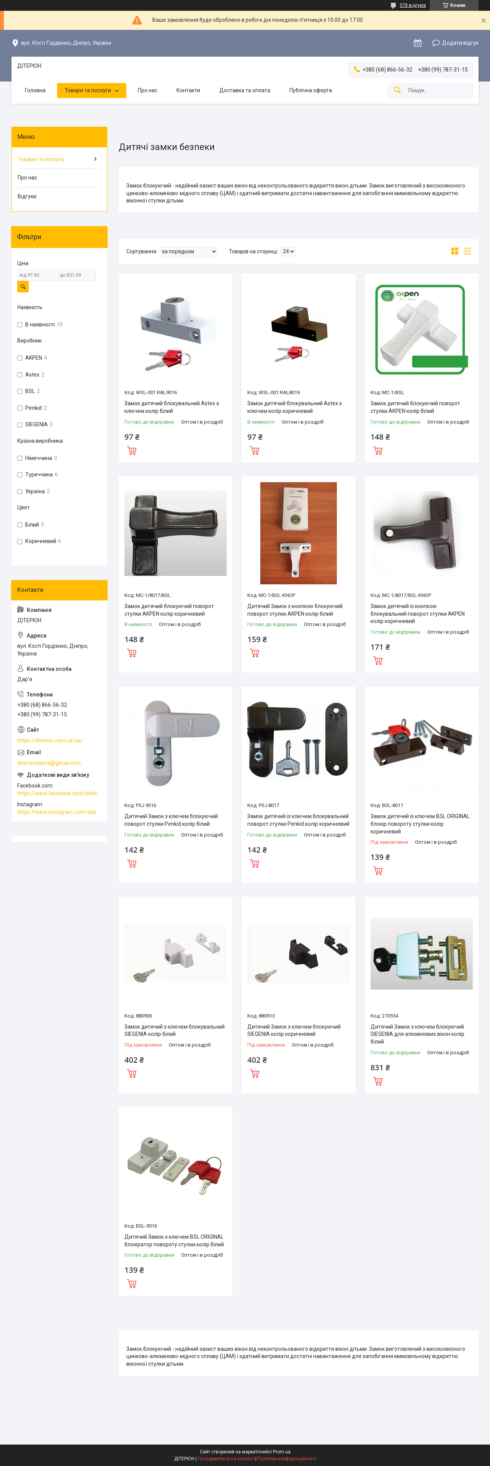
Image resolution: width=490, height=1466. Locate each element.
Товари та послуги (88, 90)
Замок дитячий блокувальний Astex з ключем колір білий (171, 407)
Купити (131, 449)
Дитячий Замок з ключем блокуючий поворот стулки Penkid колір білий (171, 820)
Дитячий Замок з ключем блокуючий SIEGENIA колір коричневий (294, 1030)
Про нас (147, 90)
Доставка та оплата (244, 90)
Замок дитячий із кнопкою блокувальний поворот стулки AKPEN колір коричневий (418, 613)
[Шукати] (397, 90)
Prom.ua (282, 1452)
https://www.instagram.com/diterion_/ (59, 812)
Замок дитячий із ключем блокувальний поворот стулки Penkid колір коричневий (298, 820)
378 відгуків (413, 5)
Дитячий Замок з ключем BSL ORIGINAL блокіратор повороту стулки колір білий (174, 1240)
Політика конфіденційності (287, 1458)
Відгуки (27, 196)
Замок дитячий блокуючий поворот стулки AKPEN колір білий (415, 407)
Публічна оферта (310, 90)
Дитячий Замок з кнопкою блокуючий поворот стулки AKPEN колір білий (295, 610)
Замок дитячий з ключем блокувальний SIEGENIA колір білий (174, 1030)
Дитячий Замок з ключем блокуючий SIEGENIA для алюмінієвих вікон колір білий (417, 1034)
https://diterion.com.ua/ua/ (50, 740)
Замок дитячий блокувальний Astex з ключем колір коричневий (294, 407)
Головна (35, 90)
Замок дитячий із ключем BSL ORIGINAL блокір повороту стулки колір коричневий (420, 823)
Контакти (188, 90)
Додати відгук (460, 43)
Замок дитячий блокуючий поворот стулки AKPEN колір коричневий (169, 610)
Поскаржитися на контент (226, 1458)
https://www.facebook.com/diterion (59, 793)
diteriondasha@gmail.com (49, 763)
